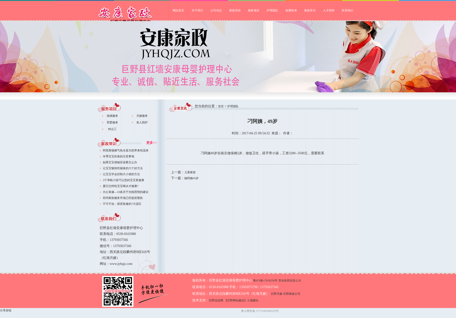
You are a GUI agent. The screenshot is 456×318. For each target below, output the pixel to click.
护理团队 (272, 10)
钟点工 (112, 129)
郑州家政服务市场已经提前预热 (123, 198)
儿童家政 (190, 172)
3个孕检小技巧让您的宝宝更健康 (123, 180)
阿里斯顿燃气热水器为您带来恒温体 (125, 150)
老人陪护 (142, 122)
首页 (221, 106)
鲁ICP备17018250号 (265, 280)
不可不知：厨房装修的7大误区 (122, 204)
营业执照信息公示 (289, 280)
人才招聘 (328, 10)
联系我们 (347, 10)
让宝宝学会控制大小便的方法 (121, 174)
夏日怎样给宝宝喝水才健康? (120, 186)
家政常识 (310, 10)
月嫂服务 (142, 115)
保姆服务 (112, 115)
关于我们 (197, 10)
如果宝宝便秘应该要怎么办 (120, 162)
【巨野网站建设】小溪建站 (241, 300)
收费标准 (291, 10)
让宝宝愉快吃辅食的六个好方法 (123, 168)
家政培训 (235, 10)
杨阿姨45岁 (191, 178)
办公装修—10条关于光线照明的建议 (125, 192)
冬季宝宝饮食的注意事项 (118, 156)
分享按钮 (5, 310)
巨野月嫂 (276, 293)
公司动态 (216, 10)
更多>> (151, 143)
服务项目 (253, 10)
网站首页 (178, 10)
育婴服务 (112, 122)
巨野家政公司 (133, 15)
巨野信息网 (216, 300)
